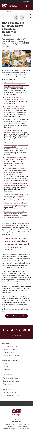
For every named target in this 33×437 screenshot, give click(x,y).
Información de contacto (11, 395)
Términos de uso (6, 403)
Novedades (7, 11)
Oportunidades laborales (11, 381)
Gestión (5, 367)
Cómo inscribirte (8, 352)
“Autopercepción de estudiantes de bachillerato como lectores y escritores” (15, 214)
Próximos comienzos (10, 346)
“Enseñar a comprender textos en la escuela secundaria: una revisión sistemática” (16, 196)
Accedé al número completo (16, 316)
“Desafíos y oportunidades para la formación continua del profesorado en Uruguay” (16, 185)
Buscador (26, 6)
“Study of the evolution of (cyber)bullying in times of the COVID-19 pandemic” (14, 99)
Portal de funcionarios (10, 378)
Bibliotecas (6, 370)
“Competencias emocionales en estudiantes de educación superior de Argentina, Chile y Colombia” (16, 85)
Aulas (5, 364)
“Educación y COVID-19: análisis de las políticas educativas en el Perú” (16, 120)
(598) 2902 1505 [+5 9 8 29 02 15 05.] (16, 421)
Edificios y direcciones (10, 392)
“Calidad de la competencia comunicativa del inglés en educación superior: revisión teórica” (16, 132)
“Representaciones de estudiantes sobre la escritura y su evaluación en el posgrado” (16, 205)
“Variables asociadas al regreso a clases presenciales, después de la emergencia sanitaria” (15, 170)
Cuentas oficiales (16, 335)
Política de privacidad (25, 403)
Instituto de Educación (14, 6)
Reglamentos (7, 384)
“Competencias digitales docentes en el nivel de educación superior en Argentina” (16, 159)
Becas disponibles (9, 349)
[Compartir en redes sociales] (16, 17)
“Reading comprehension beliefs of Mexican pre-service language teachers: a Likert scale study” (15, 108)
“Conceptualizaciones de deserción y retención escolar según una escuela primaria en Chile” (16, 145)
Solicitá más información (11, 355)
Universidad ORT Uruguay (16, 412)
